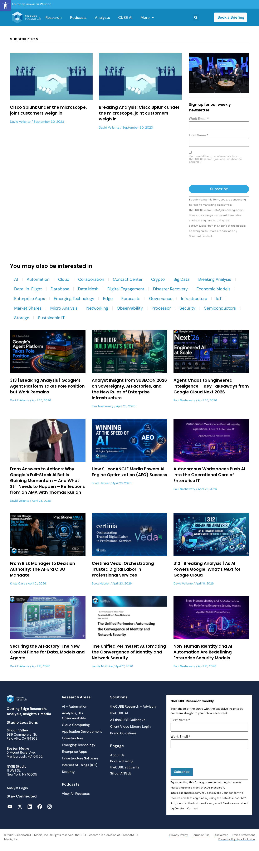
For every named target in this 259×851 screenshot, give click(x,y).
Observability (130, 308)
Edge (108, 298)
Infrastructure (194, 298)
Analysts (102, 17)
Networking (97, 308)
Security (187, 308)
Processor (161, 308)
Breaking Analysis (214, 279)
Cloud (63, 279)
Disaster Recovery (170, 289)
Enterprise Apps (29, 298)
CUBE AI (125, 17)
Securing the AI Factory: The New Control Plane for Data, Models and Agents (47, 652)
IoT (219, 298)
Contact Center (127, 279)
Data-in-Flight (28, 289)
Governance (160, 298)
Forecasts (130, 298)
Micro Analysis (64, 308)
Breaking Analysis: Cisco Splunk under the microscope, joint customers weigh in (139, 113)
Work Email (199, 118)
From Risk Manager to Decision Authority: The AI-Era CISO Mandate (42, 569)
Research (53, 17)
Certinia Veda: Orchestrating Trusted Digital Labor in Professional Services (123, 569)
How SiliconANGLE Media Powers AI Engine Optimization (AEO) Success (129, 472)
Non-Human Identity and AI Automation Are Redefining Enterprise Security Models (203, 652)
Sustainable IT (51, 317)
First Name (198, 135)
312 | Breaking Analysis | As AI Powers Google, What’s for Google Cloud (207, 569)
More (147, 17)
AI (16, 279)
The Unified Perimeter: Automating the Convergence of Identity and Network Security (129, 652)
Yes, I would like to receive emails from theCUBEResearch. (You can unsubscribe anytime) (215, 159)
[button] (5, 5)
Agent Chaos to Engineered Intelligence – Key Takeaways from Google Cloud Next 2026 (211, 386)
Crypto (158, 279)
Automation (38, 279)
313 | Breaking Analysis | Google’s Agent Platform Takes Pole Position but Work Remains (47, 386)
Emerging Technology (74, 298)
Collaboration (91, 279)
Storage (21, 317)
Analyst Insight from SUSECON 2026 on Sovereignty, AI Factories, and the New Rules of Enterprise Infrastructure (129, 389)
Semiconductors (220, 308)
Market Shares (27, 308)
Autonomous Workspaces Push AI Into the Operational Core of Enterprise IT (209, 475)
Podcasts (78, 17)
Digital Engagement (125, 289)
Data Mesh (88, 289)
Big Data (182, 279)
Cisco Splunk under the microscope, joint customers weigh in (48, 110)
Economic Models (213, 289)
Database (60, 289)
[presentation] (220, 175)
